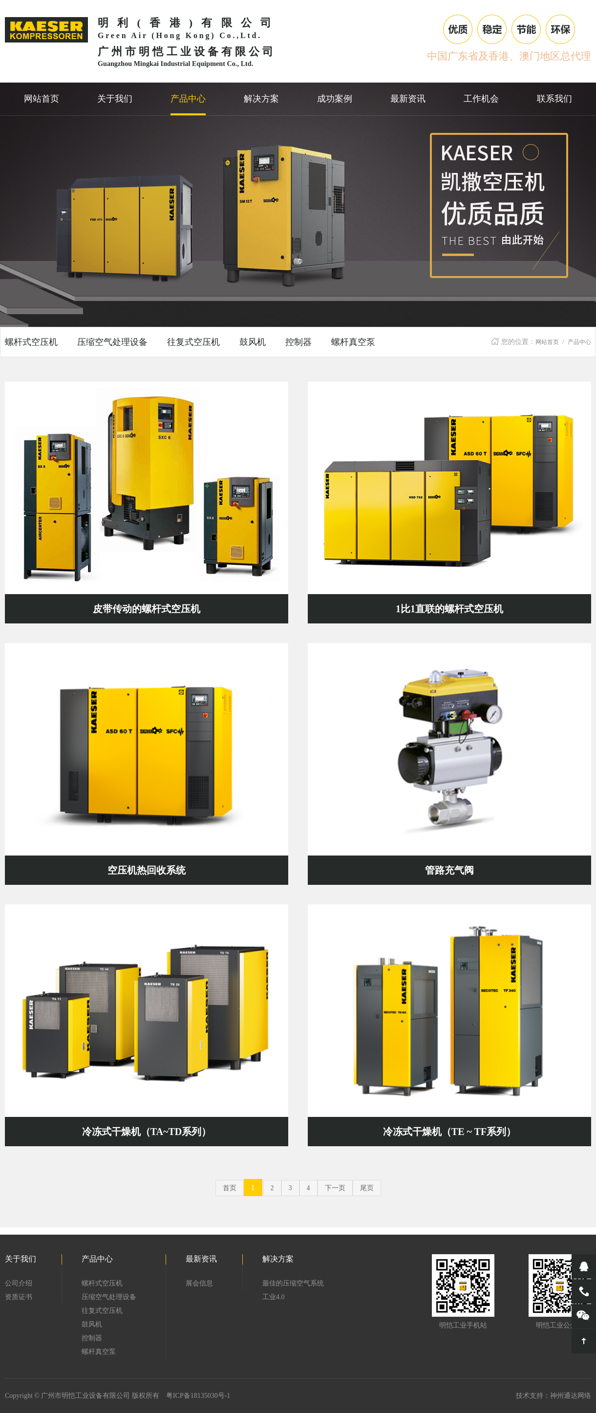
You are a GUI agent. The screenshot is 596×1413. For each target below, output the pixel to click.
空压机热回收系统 (146, 870)
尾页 (367, 1188)
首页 (229, 1188)
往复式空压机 (193, 342)
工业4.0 (273, 1297)
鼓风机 (252, 342)
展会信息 (199, 1283)
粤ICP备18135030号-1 (198, 1395)
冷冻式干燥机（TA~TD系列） (146, 1131)
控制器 (298, 342)
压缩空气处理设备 (112, 342)
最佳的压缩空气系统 (293, 1283)
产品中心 (579, 342)
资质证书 (18, 1297)
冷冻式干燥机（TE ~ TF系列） (449, 1131)
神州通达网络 (570, 1395)
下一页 (335, 1188)
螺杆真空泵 (353, 342)
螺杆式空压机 (31, 342)
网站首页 (547, 342)
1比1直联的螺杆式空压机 (449, 608)
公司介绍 (18, 1283)
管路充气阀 (449, 870)
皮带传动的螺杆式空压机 (146, 608)
